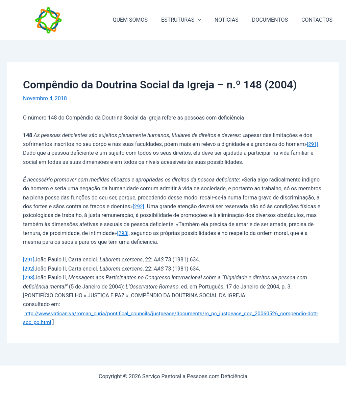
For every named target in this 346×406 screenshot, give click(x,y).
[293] (123, 233)
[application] (207, 20)
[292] (139, 206)
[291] (313, 144)
